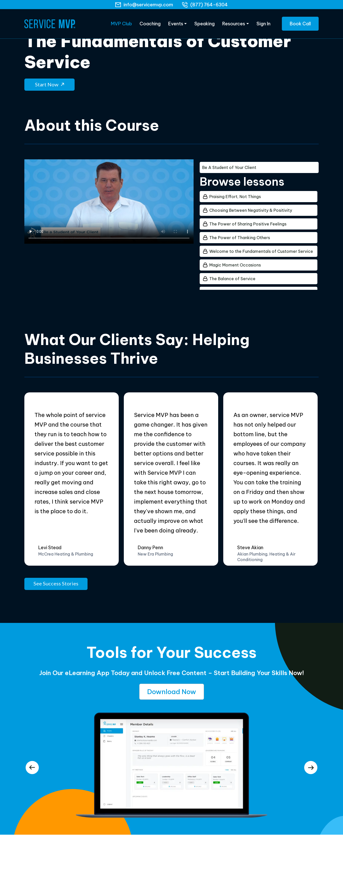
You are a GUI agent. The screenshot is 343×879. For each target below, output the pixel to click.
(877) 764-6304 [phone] (209, 5)
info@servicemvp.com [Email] (148, 5)
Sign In (263, 25)
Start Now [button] (49, 82)
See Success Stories (55, 581)
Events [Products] (175, 25)
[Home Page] (49, 25)
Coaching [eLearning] (150, 25)
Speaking (204, 25)
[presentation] (32, 765)
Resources (233, 25)
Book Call (300, 25)
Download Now (171, 689)
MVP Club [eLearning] (121, 25)
